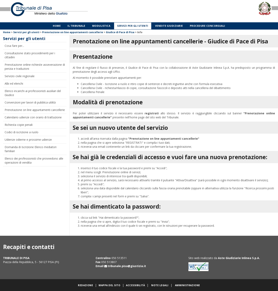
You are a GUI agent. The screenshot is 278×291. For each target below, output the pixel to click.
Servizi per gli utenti (132, 26)
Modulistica (101, 26)
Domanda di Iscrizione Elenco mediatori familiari (30, 149)
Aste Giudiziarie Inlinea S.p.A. (239, 258)
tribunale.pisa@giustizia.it (127, 266)
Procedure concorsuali (207, 26)
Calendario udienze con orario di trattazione (33, 117)
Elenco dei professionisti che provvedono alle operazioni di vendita (34, 160)
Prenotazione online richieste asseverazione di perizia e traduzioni (35, 67)
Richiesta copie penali (19, 125)
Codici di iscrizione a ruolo (21, 132)
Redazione (85, 285)
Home (57, 26)
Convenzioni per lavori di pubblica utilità (30, 102)
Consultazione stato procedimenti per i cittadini (30, 55)
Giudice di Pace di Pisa (120, 32)
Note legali (159, 285)
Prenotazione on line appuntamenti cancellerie (72, 32)
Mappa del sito (109, 285)
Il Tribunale (76, 26)
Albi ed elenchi (14, 83)
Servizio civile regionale (20, 76)
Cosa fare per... (14, 46)
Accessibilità (135, 285)
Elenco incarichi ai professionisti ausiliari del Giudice (33, 93)
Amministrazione (187, 285)
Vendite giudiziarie (169, 26)
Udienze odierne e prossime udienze (28, 139)
